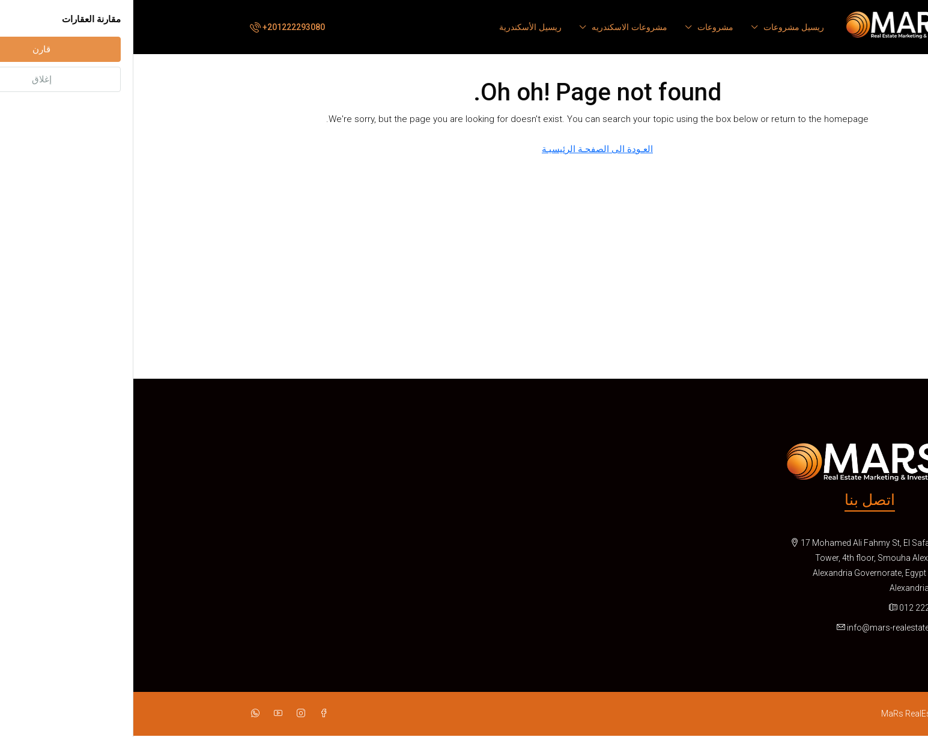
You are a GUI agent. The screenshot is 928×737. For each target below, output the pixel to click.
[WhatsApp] (119, 713)
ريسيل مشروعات (660, 27)
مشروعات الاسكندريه (496, 27)
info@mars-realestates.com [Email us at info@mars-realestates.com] (767, 627)
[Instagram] (165, 713)
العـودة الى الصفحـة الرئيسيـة (464, 149)
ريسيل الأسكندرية (397, 27)
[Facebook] (188, 713)
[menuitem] (153, 27)
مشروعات (582, 27)
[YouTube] (142, 713)
